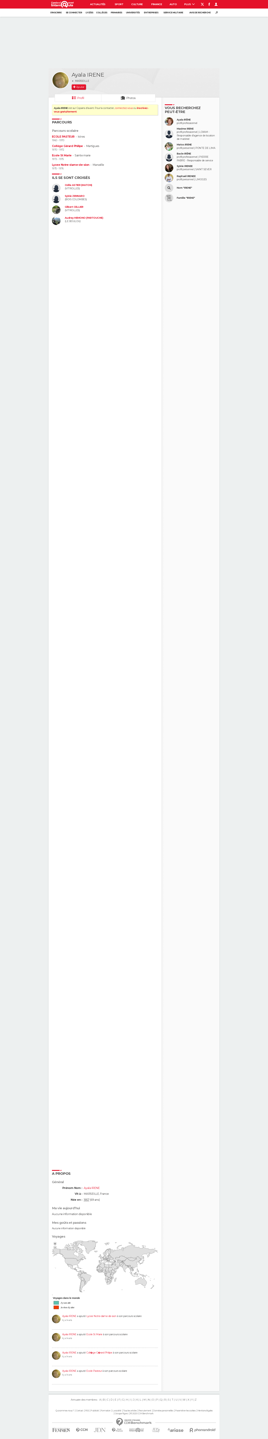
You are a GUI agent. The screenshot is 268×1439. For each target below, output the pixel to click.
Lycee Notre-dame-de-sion (70, 164)
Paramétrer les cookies (185, 1410)
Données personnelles (163, 1410)
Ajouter (80, 87)
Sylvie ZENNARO (74, 196)
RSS (87, 1410)
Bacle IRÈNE (184, 153)
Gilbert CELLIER (74, 207)
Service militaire (173, 12)
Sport (119, 4)
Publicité (95, 1410)
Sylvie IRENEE (185, 166)
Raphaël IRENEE (186, 176)
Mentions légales (205, 1410)
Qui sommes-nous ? (64, 1410)
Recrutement (145, 1410)
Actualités (97, 4)
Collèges (101, 12)
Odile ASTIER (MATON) (78, 185)
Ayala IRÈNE (184, 119)
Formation (106, 1410)
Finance (156, 4)
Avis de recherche (200, 12)
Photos (131, 98)
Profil (80, 98)
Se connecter (74, 12)
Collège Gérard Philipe (67, 146)
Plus (189, 4)
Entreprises (151, 12)
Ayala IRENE (69, 1316)
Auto (173, 4)
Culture (137, 4)
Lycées (89, 12)
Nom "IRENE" (184, 187)
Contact (79, 1410)
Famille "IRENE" (186, 197)
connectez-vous (124, 108)
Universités (133, 12)
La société (116, 1410)
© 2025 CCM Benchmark (141, 1413)
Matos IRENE (184, 144)
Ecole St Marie (61, 155)
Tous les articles (130, 1410)
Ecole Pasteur (94, 1370)
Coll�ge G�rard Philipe (99, 1352)
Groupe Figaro (121, 1413)
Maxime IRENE (185, 128)
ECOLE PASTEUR (63, 136)
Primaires (116, 12)
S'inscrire (56, 12)
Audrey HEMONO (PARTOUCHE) (84, 217)
